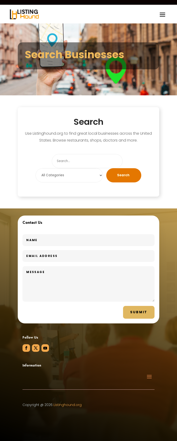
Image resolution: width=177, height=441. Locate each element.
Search (123, 175)
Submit (138, 312)
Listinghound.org (67, 404)
